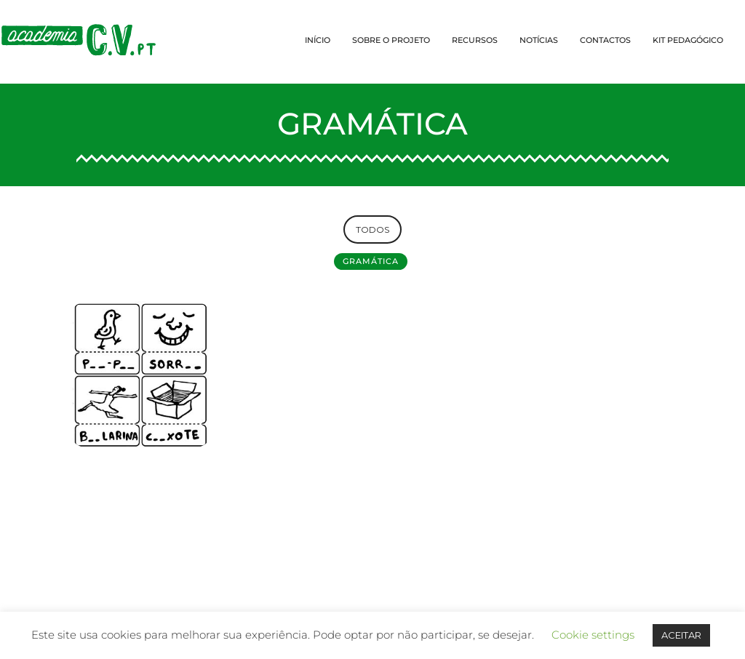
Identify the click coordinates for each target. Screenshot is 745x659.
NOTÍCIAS (538, 40)
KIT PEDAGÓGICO (688, 40)
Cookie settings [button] (592, 635)
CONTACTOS (605, 40)
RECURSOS (475, 40)
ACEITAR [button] (681, 635)
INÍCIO (317, 40)
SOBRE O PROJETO (391, 40)
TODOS (372, 229)
